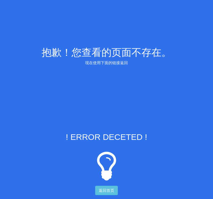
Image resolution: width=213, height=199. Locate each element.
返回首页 (106, 190)
